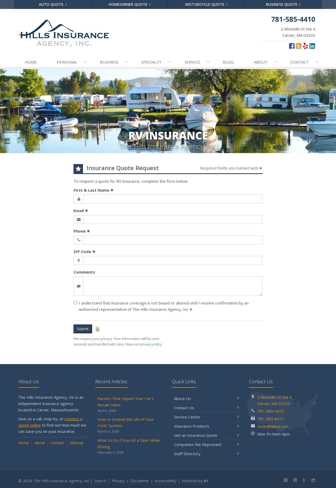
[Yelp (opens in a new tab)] (305, 45)
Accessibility (165, 480)
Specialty (156, 62)
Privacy (118, 480)
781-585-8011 (270, 418)
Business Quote (283, 4)
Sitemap (76, 442)
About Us (206, 398)
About (265, 62)
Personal (72, 62)
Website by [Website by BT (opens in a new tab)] (195, 480)
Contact (304, 62)
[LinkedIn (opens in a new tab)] (312, 45)
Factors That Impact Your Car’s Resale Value (129, 404)
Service (197, 62)
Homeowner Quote (130, 4)
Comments (84, 272)
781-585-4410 (270, 411)
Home (31, 62)
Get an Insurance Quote (206, 435)
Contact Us (206, 407)
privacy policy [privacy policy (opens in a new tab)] (150, 344)
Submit (83, 328)
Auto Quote (53, 4)
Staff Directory (206, 453)
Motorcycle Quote (206, 4)
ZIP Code (85, 251)
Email (81, 210)
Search (100, 480)
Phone (82, 231)
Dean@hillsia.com (272, 426)
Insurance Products (206, 426)
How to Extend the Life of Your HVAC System (129, 425)
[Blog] (298, 45)
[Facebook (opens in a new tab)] (292, 45)
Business (114, 62)
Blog (228, 62)
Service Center (206, 416)
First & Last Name (94, 190)
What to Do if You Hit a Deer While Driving (129, 446)
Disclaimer (139, 480)
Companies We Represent (206, 444)
